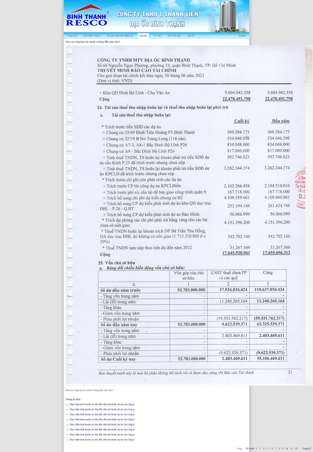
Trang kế (306, 448)
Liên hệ (191, 35)
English (242, 35)
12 (296, 448)
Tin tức (143, 35)
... (299, 448)
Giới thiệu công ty (92, 35)
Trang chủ (72, 35)
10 (287, 448)
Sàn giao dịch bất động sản (120, 35)
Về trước (249, 448)
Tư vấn (157, 35)
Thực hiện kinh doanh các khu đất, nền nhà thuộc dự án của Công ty (102, 404)
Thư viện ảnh (174, 35)
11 (291, 448)
